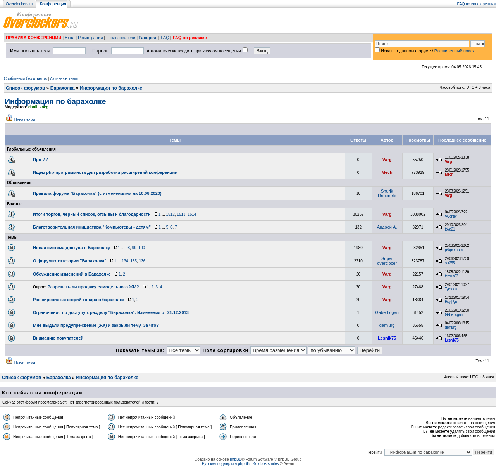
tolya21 (450, 229)
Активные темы (64, 78)
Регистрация (90, 37)
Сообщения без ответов (25, 78)
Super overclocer (387, 260)
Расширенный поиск (454, 51)
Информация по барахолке (111, 88)
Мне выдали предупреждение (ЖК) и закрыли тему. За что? (96, 325)
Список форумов (25, 88)
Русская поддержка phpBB (226, 463)
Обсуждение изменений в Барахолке (72, 274)
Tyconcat (451, 289)
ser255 (450, 263)
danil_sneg (38, 107)
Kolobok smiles (266, 463)
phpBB (235, 459)
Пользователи (121, 37)
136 (142, 261)
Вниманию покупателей (58, 338)
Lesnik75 (387, 338)
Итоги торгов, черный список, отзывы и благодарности (92, 214)
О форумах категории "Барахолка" (69, 260)
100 (141, 248)
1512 (170, 214)
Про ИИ (40, 159)
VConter (450, 216)
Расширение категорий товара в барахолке (78, 299)
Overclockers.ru (19, 4)
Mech (387, 172)
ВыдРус (450, 302)
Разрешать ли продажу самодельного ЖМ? (93, 286)
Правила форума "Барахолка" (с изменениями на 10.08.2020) (97, 193)
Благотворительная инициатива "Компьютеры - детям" (92, 227)
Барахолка (62, 88)
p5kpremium (453, 250)
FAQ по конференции (476, 4)
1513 (181, 214)
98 (128, 248)
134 (125, 261)
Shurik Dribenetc (387, 193)
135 (133, 261)
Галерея (147, 37)
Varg (387, 159)
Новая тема (24, 120)
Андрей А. (387, 227)
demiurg (387, 325)
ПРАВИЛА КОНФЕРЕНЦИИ (33, 37)
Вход (69, 37)
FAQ (165, 37)
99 (134, 248)
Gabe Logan (387, 312)
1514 (192, 214)
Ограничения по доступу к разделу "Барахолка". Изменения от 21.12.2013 (111, 312)
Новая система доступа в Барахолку (71, 247)
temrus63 (451, 276)
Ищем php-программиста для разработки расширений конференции (105, 172)
